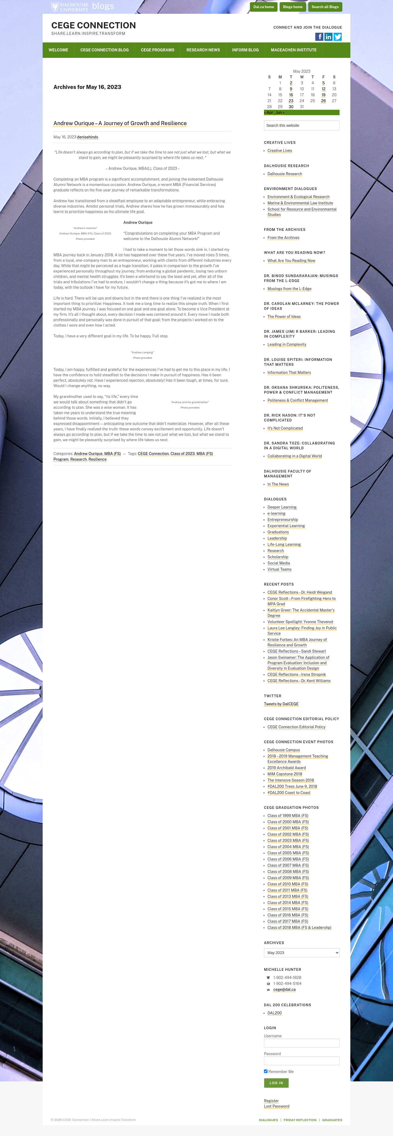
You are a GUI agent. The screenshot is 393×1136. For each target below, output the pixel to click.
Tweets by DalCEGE (281, 704)
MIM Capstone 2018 (284, 774)
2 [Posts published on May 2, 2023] (291, 83)
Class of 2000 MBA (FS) (288, 822)
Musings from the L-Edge (289, 289)
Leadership (277, 538)
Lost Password (276, 1106)
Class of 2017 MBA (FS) (287, 921)
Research (78, 459)
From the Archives (283, 237)
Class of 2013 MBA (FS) (287, 896)
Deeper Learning (282, 507)
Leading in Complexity (286, 344)
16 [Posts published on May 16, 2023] (291, 95)
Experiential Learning (286, 526)
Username (273, 1036)
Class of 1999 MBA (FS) (288, 815)
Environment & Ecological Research (298, 197)
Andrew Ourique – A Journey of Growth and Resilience (120, 123)
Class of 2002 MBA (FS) (288, 834)
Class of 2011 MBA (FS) (287, 890)
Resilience (98, 459)
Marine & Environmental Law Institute (300, 203)
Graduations (278, 532)
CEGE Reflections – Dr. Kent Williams (299, 681)
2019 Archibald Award (286, 768)
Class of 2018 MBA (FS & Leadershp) (299, 927)
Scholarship (277, 557)
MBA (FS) (112, 453)
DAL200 (274, 1013)
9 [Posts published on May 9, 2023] (291, 89)
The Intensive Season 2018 (290, 780)
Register (271, 1101)
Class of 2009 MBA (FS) (288, 878)
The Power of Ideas (284, 316)
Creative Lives (279, 150)
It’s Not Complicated (285, 428)
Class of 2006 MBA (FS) (288, 859)
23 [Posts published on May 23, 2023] (291, 101)
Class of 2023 (183, 453)
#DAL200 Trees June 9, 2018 (292, 786)
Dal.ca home (263, 7)
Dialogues (268, 1120)
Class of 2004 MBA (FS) (288, 847)
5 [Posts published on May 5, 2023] (323, 83)
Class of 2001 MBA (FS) (287, 828)
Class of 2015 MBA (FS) (288, 909)
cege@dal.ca (284, 989)
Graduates (332, 1120)
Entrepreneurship (282, 519)
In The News (278, 484)
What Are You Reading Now (291, 260)
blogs (103, 6)
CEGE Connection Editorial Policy (296, 727)
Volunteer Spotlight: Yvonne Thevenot (300, 622)
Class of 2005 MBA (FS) (288, 853)
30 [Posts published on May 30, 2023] (291, 107)
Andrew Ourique (88, 453)
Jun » (280, 112)
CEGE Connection (93, 25)
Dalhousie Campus (283, 750)
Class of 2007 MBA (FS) (288, 865)
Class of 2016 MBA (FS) (287, 915)
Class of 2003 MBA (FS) (288, 840)
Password (272, 1054)
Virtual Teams (279, 569)
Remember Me (279, 1071)
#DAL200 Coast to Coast (288, 792)
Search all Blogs (325, 7)
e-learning (276, 513)
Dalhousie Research (284, 174)
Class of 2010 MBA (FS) (287, 884)
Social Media (278, 563)
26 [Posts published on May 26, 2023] (323, 101)
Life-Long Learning (284, 544)
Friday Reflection (300, 1120)
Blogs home (293, 7)
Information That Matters (289, 372)
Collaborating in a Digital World (294, 456)
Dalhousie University (69, 7)
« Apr (268, 112)
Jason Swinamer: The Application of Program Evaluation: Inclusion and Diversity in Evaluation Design (298, 662)
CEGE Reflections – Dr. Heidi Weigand (299, 592)
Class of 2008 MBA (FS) (288, 871)
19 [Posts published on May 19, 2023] (323, 95)
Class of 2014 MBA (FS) (287, 903)
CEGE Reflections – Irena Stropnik (296, 674)
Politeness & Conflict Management (297, 400)
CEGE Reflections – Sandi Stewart (296, 651)
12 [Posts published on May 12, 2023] (324, 89)
